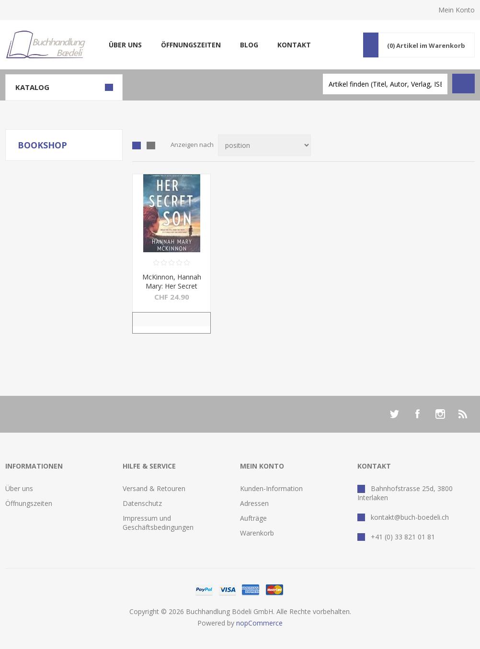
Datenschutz (142, 503)
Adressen (254, 503)
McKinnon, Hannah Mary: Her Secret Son (171, 286)
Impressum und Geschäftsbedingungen (158, 523)
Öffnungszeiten (191, 44)
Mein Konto (456, 9)
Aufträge (253, 518)
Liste (151, 145)
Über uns (125, 44)
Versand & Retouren (154, 488)
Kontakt (294, 44)
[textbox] (385, 84)
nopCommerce (259, 622)
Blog (249, 44)
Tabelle (136, 145)
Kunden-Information (271, 488)
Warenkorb (257, 532)
